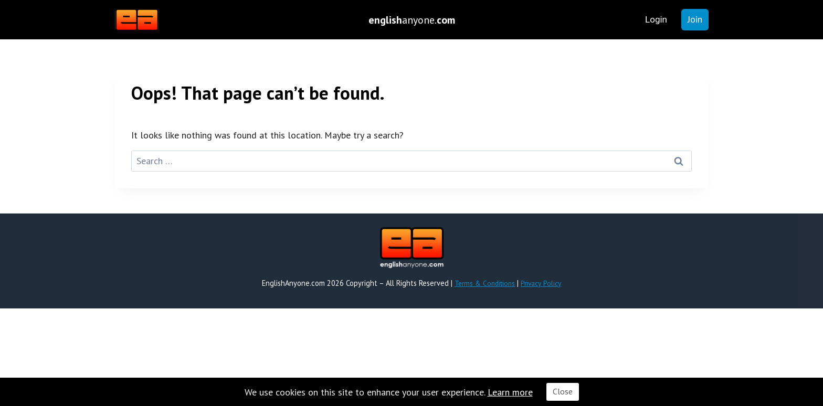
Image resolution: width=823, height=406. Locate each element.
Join (695, 19)
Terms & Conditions (483, 283)
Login (656, 19)
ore (526, 392)
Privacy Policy (542, 283)
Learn (500, 392)
